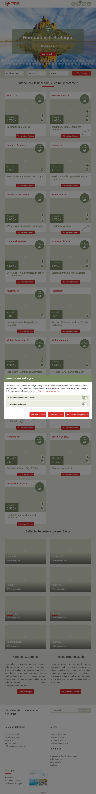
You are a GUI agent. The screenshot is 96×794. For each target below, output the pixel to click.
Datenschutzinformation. (49, 391)
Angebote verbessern (18, 404)
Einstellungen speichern (77, 414)
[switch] (85, 404)
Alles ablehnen (55, 414)
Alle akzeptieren (38, 414)
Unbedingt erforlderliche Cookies (22, 398)
